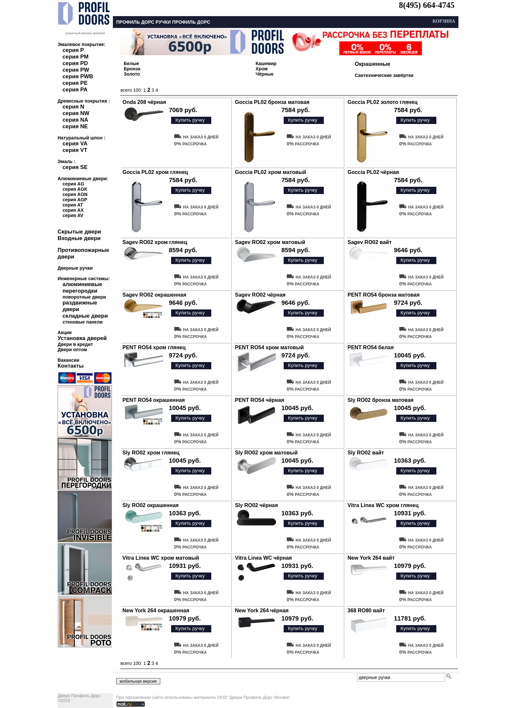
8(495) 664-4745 (426, 5)
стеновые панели (83, 322)
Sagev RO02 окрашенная (154, 295)
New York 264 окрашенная (155, 610)
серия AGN (75, 194)
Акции (65, 332)
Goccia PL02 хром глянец (155, 172)
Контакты (71, 366)
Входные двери (79, 238)
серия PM (76, 57)
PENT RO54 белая (371, 347)
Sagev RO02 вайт (370, 242)
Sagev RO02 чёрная (260, 295)
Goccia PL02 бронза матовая (272, 102)
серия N (73, 107)
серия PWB (78, 76)
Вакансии (68, 360)
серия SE (75, 167)
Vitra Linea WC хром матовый (160, 558)
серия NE (75, 126)
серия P (73, 50)
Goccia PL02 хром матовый (270, 172)
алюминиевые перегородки (82, 287)
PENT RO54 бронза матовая (384, 295)
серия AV (73, 215)
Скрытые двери (79, 232)
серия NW (76, 113)
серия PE (75, 83)
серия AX (73, 210)
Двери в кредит (75, 344)
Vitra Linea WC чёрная (263, 558)
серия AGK (75, 189)
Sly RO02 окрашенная (150, 505)
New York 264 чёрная (262, 610)
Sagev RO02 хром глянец (154, 242)
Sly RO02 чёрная (256, 505)
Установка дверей (82, 338)
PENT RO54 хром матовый (269, 347)
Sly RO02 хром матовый (266, 452)
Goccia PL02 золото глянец (383, 102)
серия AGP (75, 199)
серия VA (75, 143)
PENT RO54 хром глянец (154, 347)
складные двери (85, 316)
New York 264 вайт (371, 558)
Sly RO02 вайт (366, 452)
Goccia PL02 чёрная (373, 172)
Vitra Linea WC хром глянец (383, 505)
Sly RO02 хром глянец (150, 452)
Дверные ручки (75, 268)
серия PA (75, 89)
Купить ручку (190, 120)
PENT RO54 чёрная (259, 400)
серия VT (75, 150)
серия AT (73, 205)
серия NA (75, 120)
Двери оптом (72, 349)
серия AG (73, 183)
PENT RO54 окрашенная (153, 400)
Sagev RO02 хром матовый (270, 242)
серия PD (75, 63)
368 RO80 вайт (366, 610)
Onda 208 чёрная (144, 102)
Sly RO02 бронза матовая (381, 400)
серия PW (76, 70)
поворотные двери (84, 297)
